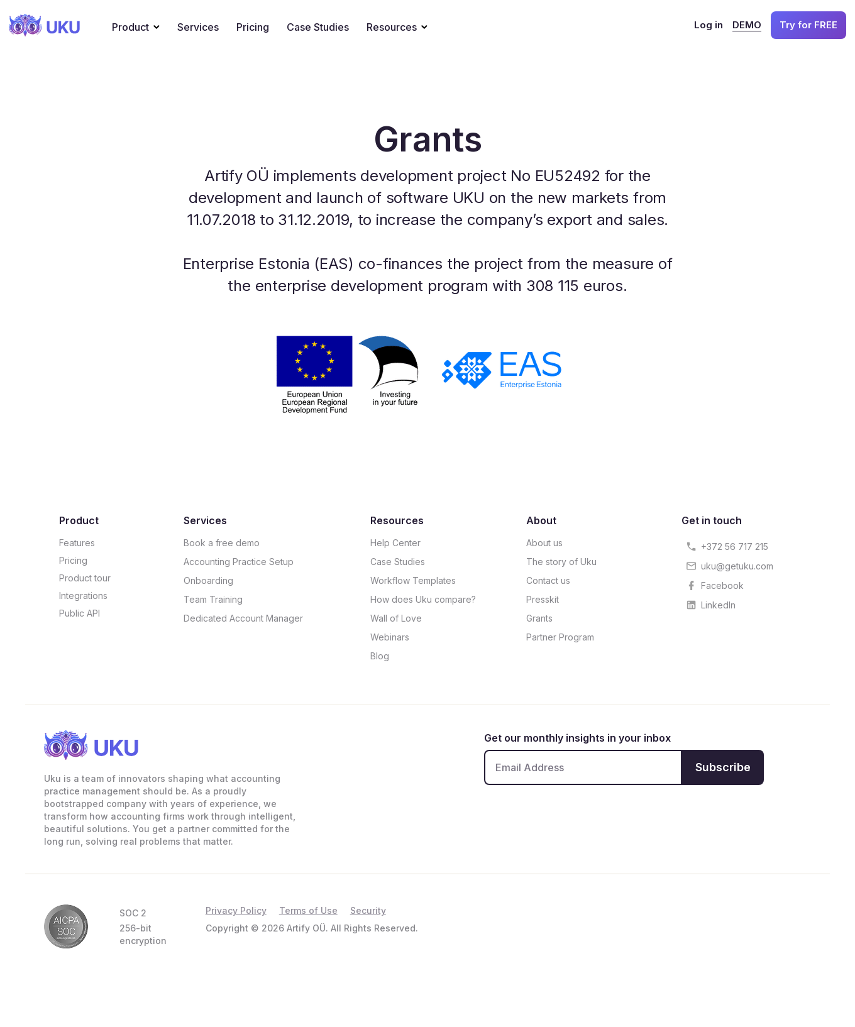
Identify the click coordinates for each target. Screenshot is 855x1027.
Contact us (548, 580)
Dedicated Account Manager (243, 618)
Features (77, 542)
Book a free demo (222, 542)
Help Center (395, 542)
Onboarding (208, 580)
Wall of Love (396, 618)
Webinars (389, 637)
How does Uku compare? (423, 599)
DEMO (746, 25)
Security (368, 910)
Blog (379, 656)
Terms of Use (308, 910)
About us (544, 542)
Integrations (83, 595)
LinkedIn (718, 605)
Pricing (252, 27)
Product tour (85, 578)
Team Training (213, 599)
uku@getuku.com (737, 566)
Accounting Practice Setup (239, 561)
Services (198, 27)
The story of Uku (561, 561)
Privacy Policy (236, 910)
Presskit (542, 599)
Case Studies (318, 27)
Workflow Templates (413, 580)
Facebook (722, 585)
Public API (79, 613)
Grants (539, 618)
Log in (708, 25)
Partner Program (560, 637)
